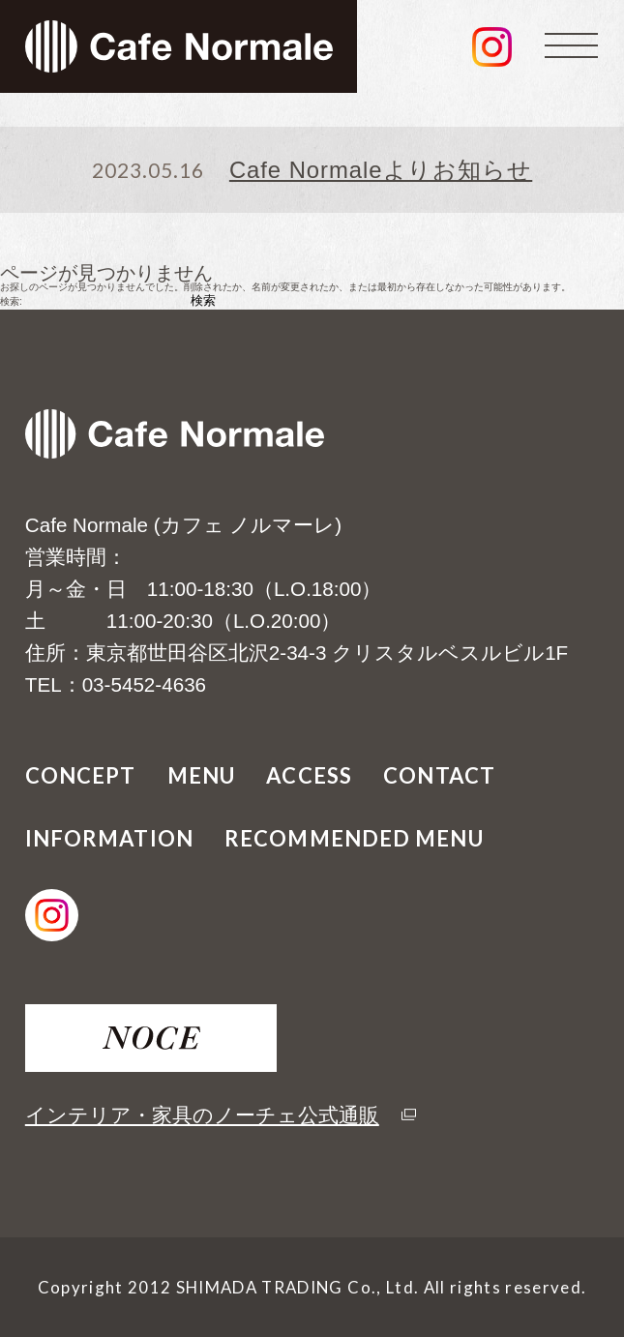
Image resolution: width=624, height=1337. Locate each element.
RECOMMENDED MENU (354, 838)
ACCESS (309, 775)
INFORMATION (109, 838)
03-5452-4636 (144, 684)
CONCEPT (80, 775)
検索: (11, 301)
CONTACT (439, 775)
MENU (201, 775)
